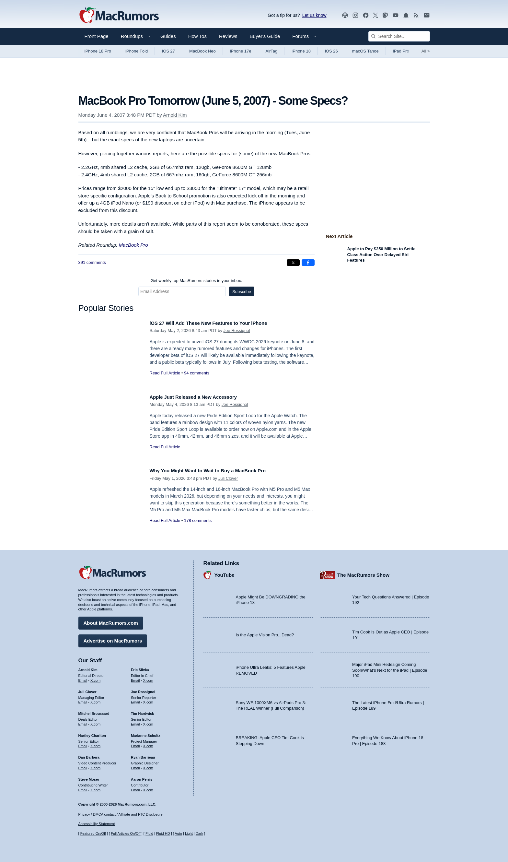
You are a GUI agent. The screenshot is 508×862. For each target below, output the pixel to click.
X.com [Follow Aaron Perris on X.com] (148, 787)
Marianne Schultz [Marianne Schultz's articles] (145, 733)
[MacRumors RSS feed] (416, 15)
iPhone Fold (136, 51)
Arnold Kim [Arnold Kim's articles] (88, 667)
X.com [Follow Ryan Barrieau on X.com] (148, 766)
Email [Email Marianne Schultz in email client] (135, 744)
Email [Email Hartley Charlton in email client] (82, 744)
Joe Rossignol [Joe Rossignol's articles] (143, 689)
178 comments (198, 520)
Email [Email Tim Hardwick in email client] (135, 722)
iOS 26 (331, 51)
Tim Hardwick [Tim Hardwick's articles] (142, 711)
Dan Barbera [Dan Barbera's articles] (88, 755)
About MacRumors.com (111, 620)
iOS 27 (168, 51)
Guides (168, 36)
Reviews (228, 36)
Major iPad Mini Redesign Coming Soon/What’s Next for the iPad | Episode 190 (389, 668)
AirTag (271, 51)
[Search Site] (399, 36)
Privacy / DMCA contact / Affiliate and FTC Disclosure (120, 814)
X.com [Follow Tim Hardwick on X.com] (148, 722)
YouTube (224, 572)
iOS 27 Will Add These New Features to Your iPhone (217, 323)
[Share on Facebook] (308, 262)
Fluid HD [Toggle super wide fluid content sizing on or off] (163, 833)
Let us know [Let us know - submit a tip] (314, 15)
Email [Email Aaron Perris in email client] (135, 787)
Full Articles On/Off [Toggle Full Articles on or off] (126, 833)
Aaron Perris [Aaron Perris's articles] (141, 777)
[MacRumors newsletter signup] (426, 15)
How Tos (197, 36)
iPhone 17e (240, 51)
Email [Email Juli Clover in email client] (82, 700)
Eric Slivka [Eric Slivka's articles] (140, 667)
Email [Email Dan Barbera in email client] (82, 766)
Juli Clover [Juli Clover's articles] (87, 689)
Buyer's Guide (265, 36)
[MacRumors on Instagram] (355, 15)
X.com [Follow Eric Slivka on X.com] (148, 678)
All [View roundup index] (425, 51)
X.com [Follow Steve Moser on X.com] (95, 787)
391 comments (92, 262)
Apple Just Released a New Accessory (200, 397)
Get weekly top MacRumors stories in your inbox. (196, 280)
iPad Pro (401, 51)
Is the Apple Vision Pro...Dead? (265, 632)
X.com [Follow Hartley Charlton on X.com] (95, 744)
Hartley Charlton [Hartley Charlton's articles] (92, 733)
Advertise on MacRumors (113, 638)
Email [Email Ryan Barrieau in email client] (135, 766)
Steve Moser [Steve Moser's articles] (88, 777)
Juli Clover (228, 478)
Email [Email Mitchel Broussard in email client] (82, 722)
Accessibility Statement (96, 824)
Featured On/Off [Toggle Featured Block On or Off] (93, 833)
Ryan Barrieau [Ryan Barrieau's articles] (143, 755)
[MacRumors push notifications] (406, 15)
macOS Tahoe (365, 51)
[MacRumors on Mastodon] (385, 15)
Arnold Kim (175, 115)
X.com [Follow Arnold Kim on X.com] (95, 678)
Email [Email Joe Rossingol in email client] (135, 700)
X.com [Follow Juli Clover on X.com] (95, 700)
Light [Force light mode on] (189, 833)
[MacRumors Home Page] (118, 15)
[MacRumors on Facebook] (366, 15)
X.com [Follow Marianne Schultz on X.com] (148, 744)
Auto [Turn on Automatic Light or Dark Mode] (178, 833)
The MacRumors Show (363, 572)
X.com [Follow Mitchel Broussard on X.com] (95, 722)
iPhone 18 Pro (98, 51)
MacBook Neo (202, 51)
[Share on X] (293, 262)
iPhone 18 (301, 51)
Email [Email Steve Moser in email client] (82, 787)
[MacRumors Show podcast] (345, 15)
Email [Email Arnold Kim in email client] (82, 678)
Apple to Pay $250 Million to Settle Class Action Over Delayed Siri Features (381, 254)
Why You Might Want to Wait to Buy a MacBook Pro (216, 470)
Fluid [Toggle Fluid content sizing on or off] (149, 833)
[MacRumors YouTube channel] (395, 15)
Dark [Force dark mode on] (199, 833)
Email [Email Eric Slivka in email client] (135, 678)
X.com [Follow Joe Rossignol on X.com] (148, 700)
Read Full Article (165, 373)
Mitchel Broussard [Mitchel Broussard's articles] (94, 711)
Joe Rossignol (237, 330)
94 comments (196, 373)
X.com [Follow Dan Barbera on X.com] (95, 766)
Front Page (97, 36)
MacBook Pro (133, 245)
